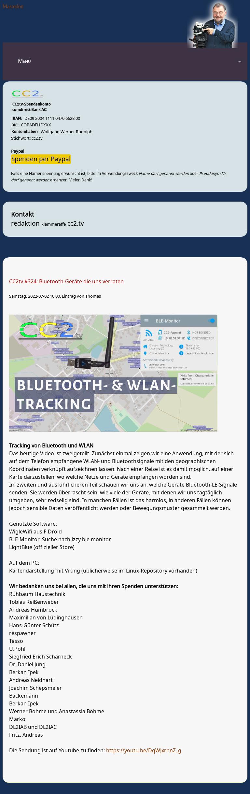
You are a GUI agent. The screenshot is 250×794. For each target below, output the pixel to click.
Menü (24, 61)
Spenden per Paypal (41, 159)
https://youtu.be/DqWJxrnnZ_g (143, 751)
